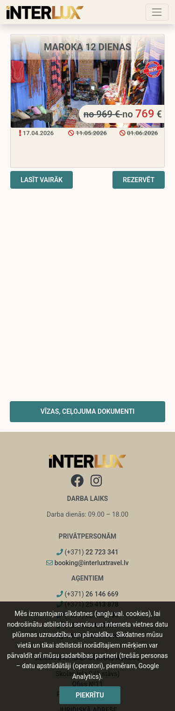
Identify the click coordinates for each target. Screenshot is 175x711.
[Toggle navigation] (157, 12)
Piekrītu (90, 695)
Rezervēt (138, 180)
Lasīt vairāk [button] (42, 180)
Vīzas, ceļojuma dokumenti (88, 411)
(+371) (87, 552)
